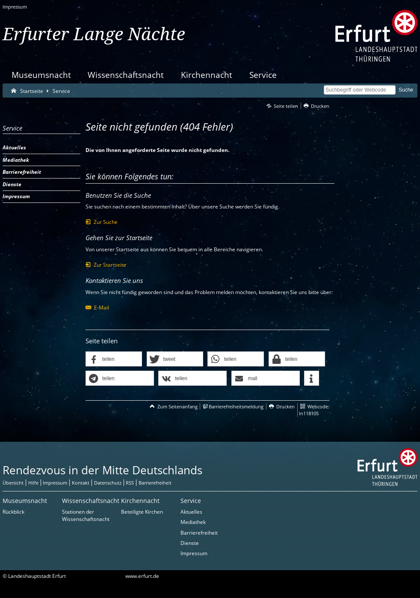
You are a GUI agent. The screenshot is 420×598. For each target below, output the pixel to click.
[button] (114, 359)
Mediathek (193, 522)
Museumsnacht (41, 74)
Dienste (189, 543)
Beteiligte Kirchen (142, 511)
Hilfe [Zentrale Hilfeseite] (33, 482)
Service (263, 74)
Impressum (15, 6)
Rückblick (13, 511)
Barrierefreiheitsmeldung (236, 406)
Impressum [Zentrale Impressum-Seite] (55, 482)
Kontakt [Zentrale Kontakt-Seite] (80, 482)
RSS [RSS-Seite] (130, 482)
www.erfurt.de (142, 576)
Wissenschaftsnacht (126, 74)
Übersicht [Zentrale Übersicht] (13, 482)
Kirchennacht (206, 74)
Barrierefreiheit (199, 532)
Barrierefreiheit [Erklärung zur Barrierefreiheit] (155, 482)
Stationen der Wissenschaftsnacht (85, 515)
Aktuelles (191, 511)
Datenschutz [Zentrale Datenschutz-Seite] (107, 482)
